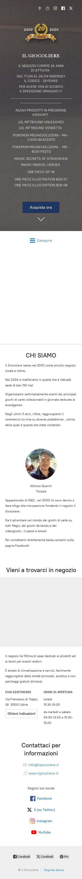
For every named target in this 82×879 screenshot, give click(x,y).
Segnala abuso (54, 870)
